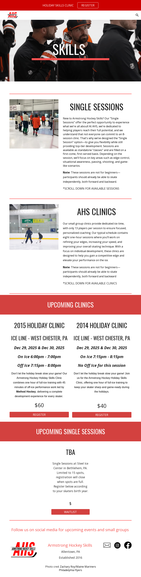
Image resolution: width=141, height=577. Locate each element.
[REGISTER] (39, 414)
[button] (137, 15)
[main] (70, 50)
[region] (70, 5)
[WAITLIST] (70, 512)
